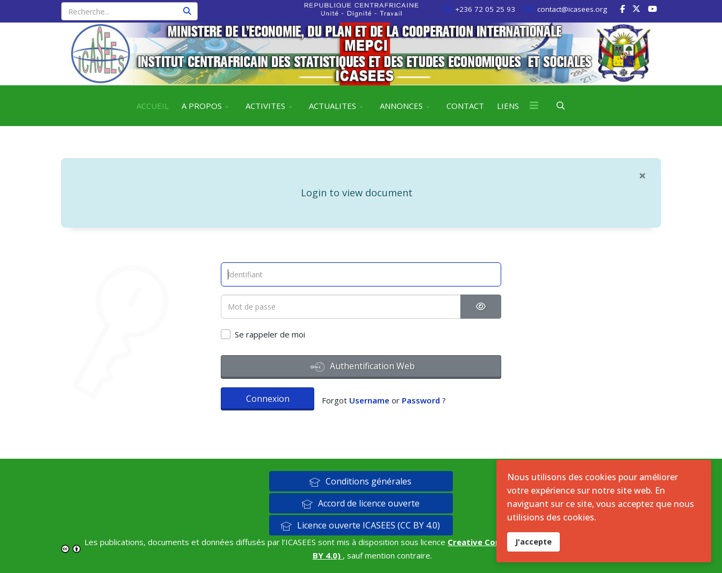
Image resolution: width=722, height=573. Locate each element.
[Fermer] (642, 175)
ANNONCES (401, 105)
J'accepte (533, 542)
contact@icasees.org (572, 9)
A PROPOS (202, 105)
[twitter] (636, 8)
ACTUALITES (332, 105)
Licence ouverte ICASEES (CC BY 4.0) (360, 525)
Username (369, 400)
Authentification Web (363, 367)
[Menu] (534, 105)
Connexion (268, 399)
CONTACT (465, 105)
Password (421, 400)
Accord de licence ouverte (360, 503)
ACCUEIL (152, 105)
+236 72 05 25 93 (485, 9)
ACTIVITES (265, 105)
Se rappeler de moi (270, 334)
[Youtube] (652, 8)
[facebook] (622, 8)
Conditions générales (360, 481)
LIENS (508, 105)
